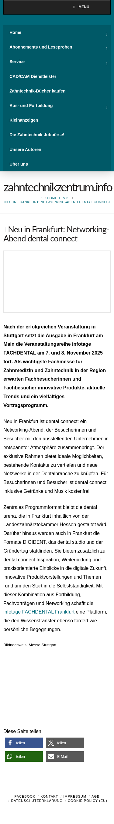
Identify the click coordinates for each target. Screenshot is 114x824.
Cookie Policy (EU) (87, 800)
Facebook (25, 796)
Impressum (74, 796)
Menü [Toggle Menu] (80, 7)
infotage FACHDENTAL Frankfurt (38, 611)
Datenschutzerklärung (37, 800)
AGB (95, 796)
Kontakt (49, 796)
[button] (24, 743)
